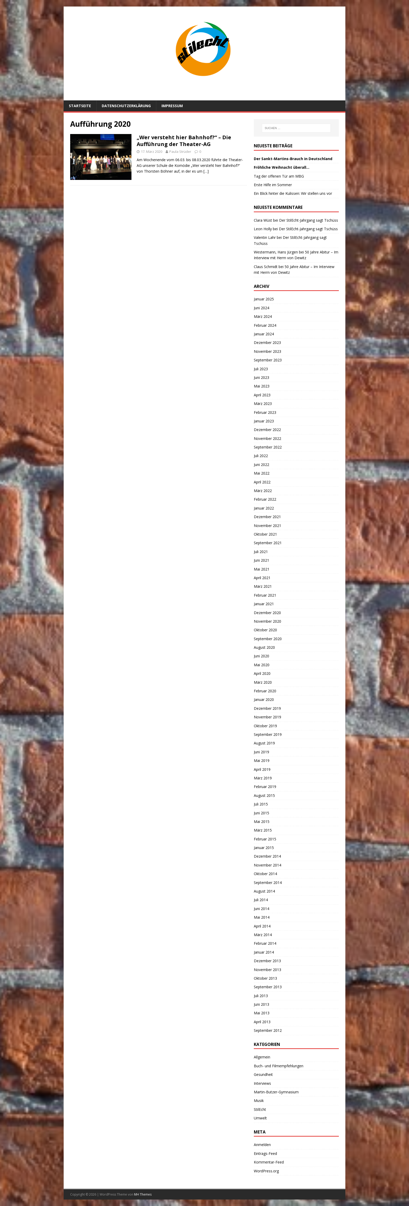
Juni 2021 (261, 560)
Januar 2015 (264, 847)
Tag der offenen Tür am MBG (279, 176)
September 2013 (268, 986)
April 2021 (262, 577)
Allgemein (262, 1057)
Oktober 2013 (265, 978)
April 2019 (262, 769)
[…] (206, 171)
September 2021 (268, 542)
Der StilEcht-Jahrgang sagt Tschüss (308, 220)
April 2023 (262, 394)
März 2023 (263, 403)
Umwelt (260, 1118)
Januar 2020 (264, 699)
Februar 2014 (265, 943)
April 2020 (262, 673)
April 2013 (262, 1021)
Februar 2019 (265, 786)
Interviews (262, 1083)
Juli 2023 (261, 368)
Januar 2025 (264, 298)
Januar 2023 (264, 421)
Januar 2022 (264, 508)
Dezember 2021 (267, 516)
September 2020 (268, 638)
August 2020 (264, 647)
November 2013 (267, 969)
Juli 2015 (261, 804)
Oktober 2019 (265, 725)
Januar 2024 (264, 333)
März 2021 (263, 586)
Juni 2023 (261, 377)
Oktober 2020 (265, 629)
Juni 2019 (261, 751)
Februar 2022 (265, 499)
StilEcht (260, 1109)
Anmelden (262, 1144)
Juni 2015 (261, 812)
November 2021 (267, 525)
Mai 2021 (261, 569)
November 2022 (267, 438)
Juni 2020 (261, 655)
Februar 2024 (265, 325)
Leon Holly (263, 228)
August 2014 (264, 891)
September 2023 (268, 359)
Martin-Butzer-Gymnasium (276, 1091)
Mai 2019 (261, 760)
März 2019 (263, 777)
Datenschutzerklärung (126, 105)
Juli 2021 (261, 551)
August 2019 (264, 743)
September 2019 (268, 734)
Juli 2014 (261, 899)
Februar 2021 (265, 595)
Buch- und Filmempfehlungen (278, 1065)
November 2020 (267, 621)
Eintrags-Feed (265, 1153)
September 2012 (268, 1030)
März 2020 (263, 682)
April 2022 (262, 482)
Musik (259, 1100)
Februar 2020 (265, 690)
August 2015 (264, 795)
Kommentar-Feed (269, 1162)
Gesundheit (263, 1074)
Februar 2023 (265, 412)
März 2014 (263, 934)
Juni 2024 (261, 307)
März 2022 (263, 490)
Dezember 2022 (267, 429)
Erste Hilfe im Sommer (273, 184)
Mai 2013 (261, 1012)
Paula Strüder (180, 151)
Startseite (80, 105)
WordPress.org (266, 1170)
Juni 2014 (261, 908)
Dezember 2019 (267, 708)
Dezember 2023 (267, 342)
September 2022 (268, 447)
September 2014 (268, 882)
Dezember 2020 (267, 612)
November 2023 (267, 351)
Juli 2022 (261, 455)
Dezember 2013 (267, 960)
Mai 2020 (261, 664)
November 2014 (267, 865)
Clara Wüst (263, 220)
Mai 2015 (261, 821)
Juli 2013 (261, 995)
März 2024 (263, 316)
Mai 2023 (261, 386)
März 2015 (263, 830)
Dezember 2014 (267, 856)
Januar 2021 (264, 603)
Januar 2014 (264, 952)
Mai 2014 (261, 917)
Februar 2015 (265, 839)
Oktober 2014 (265, 873)
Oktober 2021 (265, 534)
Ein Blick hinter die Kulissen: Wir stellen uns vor (293, 193)
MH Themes (143, 1194)
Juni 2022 (261, 464)
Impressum (172, 105)
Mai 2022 (261, 473)
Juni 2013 (261, 1004)
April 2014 (262, 926)
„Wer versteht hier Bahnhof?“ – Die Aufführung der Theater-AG (184, 141)
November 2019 (267, 716)
